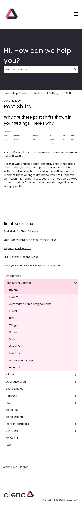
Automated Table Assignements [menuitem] (30, 304)
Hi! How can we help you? (37, 55)
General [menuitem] (14, 367)
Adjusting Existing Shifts (17, 248)
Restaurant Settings (46, 93)
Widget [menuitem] (14, 325)
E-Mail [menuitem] (13, 311)
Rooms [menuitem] (13, 332)
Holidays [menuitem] (14, 353)
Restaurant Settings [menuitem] (18, 283)
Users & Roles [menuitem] (14, 389)
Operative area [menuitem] (16, 382)
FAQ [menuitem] (8, 445)
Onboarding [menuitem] (13, 276)
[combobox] (38, 69)
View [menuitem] (12, 339)
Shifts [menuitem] (13, 290)
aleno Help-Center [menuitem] (15, 467)
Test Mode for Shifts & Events (21, 231)
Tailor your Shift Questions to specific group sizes (32, 265)
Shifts (69, 93)
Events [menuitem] (13, 297)
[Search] (75, 69)
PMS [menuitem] (8, 403)
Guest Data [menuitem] (16, 346)
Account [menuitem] (11, 396)
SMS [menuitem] (12, 318)
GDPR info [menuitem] (12, 431)
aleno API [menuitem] (12, 438)
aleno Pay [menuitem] (12, 410)
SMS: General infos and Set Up (21, 257)
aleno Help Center (16, 93)
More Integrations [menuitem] (17, 424)
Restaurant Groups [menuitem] (21, 360)
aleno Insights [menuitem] (15, 417)
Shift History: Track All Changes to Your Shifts (30, 239)
